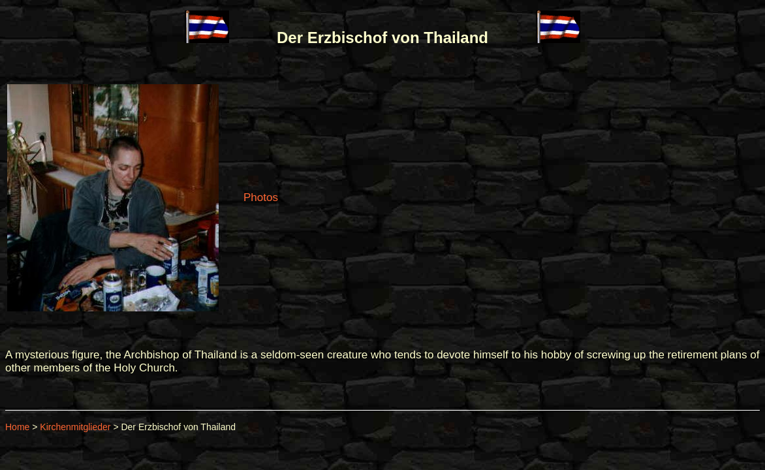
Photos (260, 197)
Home (17, 427)
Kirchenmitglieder (75, 427)
